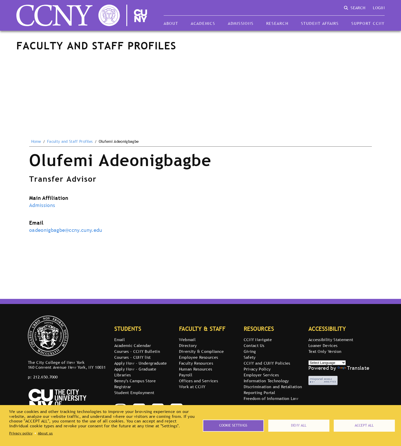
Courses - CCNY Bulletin (137, 351)
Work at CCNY (192, 386)
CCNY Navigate (258, 339)
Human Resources (195, 369)
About (171, 23)
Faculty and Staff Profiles (70, 141)
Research (277, 23)
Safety (250, 357)
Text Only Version (324, 351)
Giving (250, 351)
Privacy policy (20, 433)
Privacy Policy (257, 369)
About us (45, 433)
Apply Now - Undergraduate (140, 363)
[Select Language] (327, 362)
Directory (188, 345)
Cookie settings (233, 425)
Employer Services (261, 375)
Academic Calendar (132, 345)
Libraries (122, 375)
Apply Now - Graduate (135, 369)
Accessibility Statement (330, 339)
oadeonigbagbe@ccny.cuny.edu (65, 230)
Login (379, 7)
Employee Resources (198, 357)
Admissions (240, 23)
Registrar (122, 386)
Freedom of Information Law (271, 398)
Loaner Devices (322, 345)
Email (119, 339)
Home (36, 141)
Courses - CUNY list (132, 357)
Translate (353, 368)
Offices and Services (198, 381)
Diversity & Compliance (201, 351)
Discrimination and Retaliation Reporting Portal (273, 389)
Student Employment (134, 392)
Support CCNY (368, 23)
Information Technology (266, 381)
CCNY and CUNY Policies (267, 363)
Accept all (364, 425)
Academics (203, 23)
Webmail (187, 339)
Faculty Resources (196, 363)
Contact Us (254, 345)
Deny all (298, 425)
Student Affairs (320, 23)
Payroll (185, 375)
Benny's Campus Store (135, 381)
